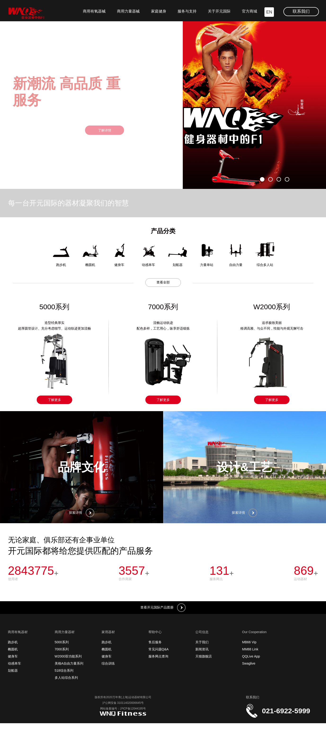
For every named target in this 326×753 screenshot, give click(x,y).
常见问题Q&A (158, 649)
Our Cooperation (254, 632)
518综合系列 (64, 670)
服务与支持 (187, 11)
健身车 (13, 656)
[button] (262, 179)
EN (269, 12)
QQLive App (251, 656)
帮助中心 (155, 632)
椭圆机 (13, 649)
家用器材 (108, 632)
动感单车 (14, 663)
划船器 (13, 670)
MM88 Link (250, 649)
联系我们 (301, 11)
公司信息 (202, 632)
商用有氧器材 (18, 632)
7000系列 (62, 649)
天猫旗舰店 (203, 656)
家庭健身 (158, 11)
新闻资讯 (202, 649)
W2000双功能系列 (68, 656)
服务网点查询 (158, 656)
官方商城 (249, 11)
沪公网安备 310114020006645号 (123, 703)
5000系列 (62, 642)
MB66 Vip (249, 642)
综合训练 (108, 663)
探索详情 (81, 513)
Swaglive (248, 663)
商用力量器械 (128, 11)
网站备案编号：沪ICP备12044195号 (123, 708)
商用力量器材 (65, 632)
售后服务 (155, 642)
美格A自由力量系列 (69, 663)
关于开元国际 (219, 11)
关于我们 (202, 642)
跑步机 (13, 642)
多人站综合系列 (66, 677)
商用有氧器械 (94, 11)
